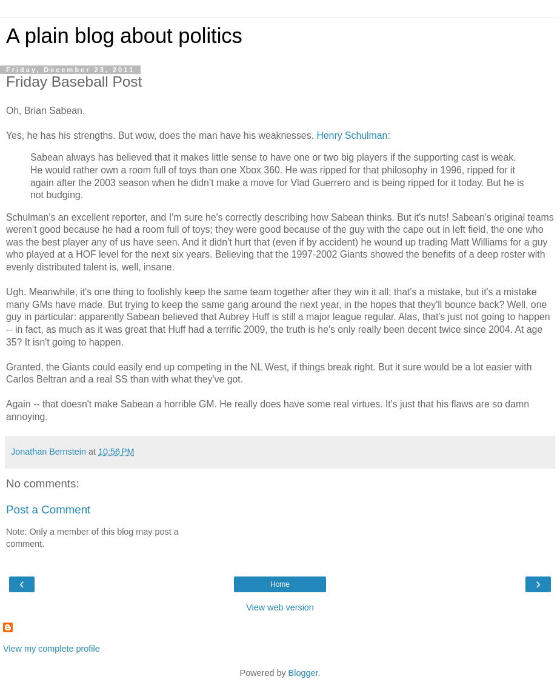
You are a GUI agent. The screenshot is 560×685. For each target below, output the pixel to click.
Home (280, 584)
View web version (280, 607)
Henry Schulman (351, 135)
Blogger (303, 673)
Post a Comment (48, 509)
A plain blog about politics (124, 35)
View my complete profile (51, 648)
